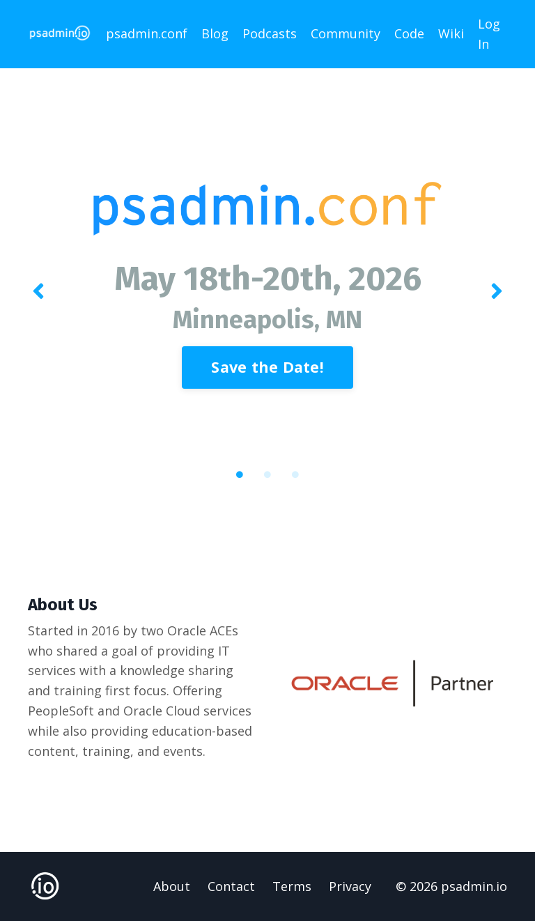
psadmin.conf (146, 33)
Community (345, 33)
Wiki (451, 33)
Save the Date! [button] (267, 367)
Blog (214, 33)
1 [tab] (240, 474)
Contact (231, 886)
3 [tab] (295, 474)
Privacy (350, 886)
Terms (291, 886)
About (171, 886)
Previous (38, 291)
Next (497, 291)
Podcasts (269, 33)
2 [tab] (267, 474)
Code (409, 33)
